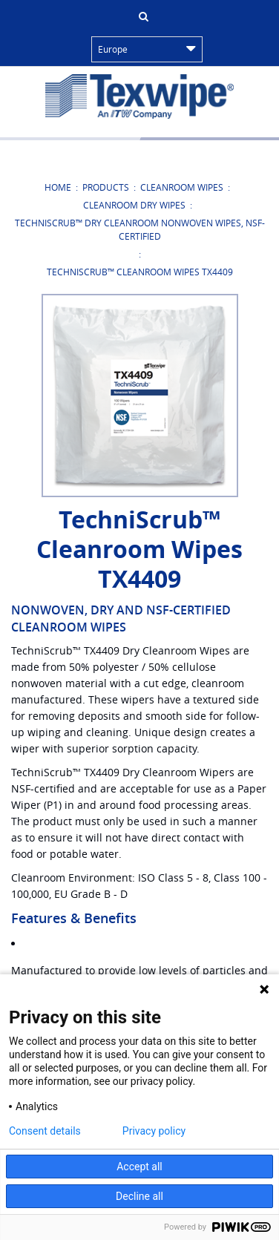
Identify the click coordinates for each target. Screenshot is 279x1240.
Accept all (139, 1166)
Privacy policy (154, 1131)
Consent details (45, 1131)
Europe (147, 49)
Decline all (139, 1196)
